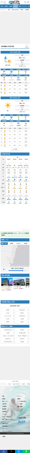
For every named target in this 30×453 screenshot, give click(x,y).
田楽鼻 (22, 330)
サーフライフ (3, 384)
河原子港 (22, 338)
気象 (20, 6)
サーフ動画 (19, 403)
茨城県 (23, 384)
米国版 (3, 436)
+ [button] (2, 247)
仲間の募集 (19, 406)
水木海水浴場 (22, 333)
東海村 (7, 310)
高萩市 (22, 321)
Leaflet (13, 266)
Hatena (18, 452)
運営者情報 (4, 426)
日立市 (7, 313)
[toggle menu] (28, 1)
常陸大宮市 (22, 316)
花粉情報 (4, 411)
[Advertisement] (15, 27)
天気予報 (15, 6)
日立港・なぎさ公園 (8, 335)
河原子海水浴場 (8, 341)
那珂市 (22, 313)
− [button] (2, 249)
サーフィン (24, 6)
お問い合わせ (5, 423)
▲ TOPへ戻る (15, 381)
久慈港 (7, 333)
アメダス (4, 414)
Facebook (3, 452)
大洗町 (22, 319)
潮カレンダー (5, 401)
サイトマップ (5, 428)
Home (2, 6)
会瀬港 (22, 341)
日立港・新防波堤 (22, 335)
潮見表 (6, 6)
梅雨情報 (4, 409)
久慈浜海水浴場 (8, 330)
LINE (26, 452)
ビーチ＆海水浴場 (21, 401)
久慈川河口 (8, 338)
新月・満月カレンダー (7, 419)
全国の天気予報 (16, 384)
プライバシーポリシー (7, 431)
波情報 (10, 6)
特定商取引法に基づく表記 (8, 433)
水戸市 (7, 319)
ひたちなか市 (8, 316)
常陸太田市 (22, 310)
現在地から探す (16, 305)
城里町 (7, 321)
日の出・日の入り (6, 416)
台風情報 (4, 406)
